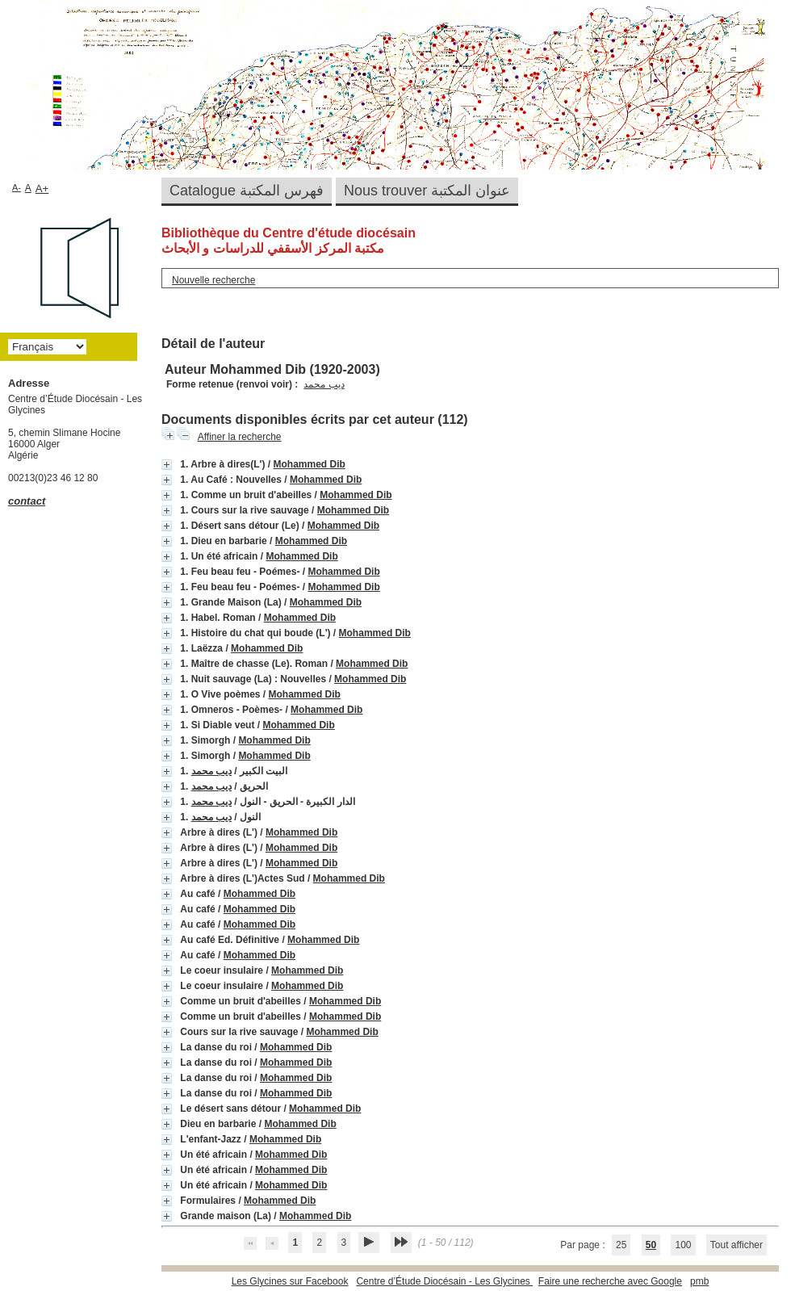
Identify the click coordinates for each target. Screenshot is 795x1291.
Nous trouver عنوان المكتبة (427, 190)
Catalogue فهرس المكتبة (246, 190)
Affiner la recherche (240, 436)
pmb (699, 1281)
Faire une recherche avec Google (610, 1281)
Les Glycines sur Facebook (290, 1281)
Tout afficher (736, 1245)
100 (683, 1245)
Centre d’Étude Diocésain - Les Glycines (444, 1281)
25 (621, 1245)
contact (26, 501)
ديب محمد (323, 384)
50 (651, 1245)
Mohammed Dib (309, 464)
